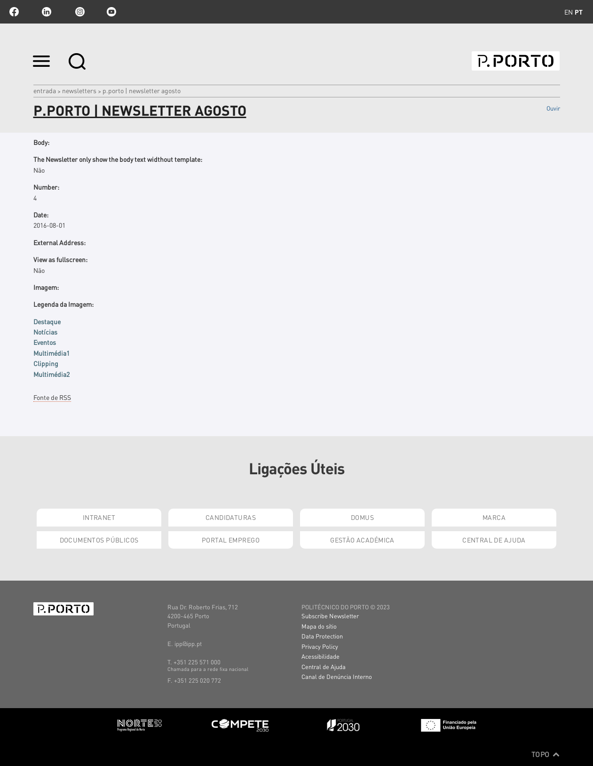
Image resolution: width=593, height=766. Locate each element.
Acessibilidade (320, 656)
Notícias (45, 331)
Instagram (79, 11)
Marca (494, 517)
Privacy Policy (319, 646)
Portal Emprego (231, 539)
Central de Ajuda (494, 539)
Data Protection (322, 636)
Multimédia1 (51, 353)
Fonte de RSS (52, 397)
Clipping (45, 363)
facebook (14, 11)
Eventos (44, 342)
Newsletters (79, 90)
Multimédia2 (51, 374)
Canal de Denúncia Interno (336, 676)
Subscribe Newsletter (330, 616)
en (568, 12)
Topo (545, 754)
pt (579, 12)
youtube (111, 11)
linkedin (46, 11)
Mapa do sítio (319, 626)
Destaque (47, 321)
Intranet (99, 517)
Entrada (44, 90)
